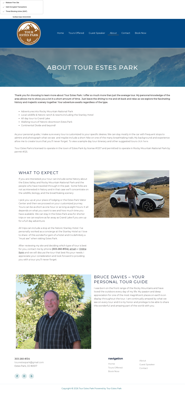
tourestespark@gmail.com (29, 362)
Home (60, 33)
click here (142, 141)
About (113, 33)
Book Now (140, 33)
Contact (125, 33)
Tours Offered (76, 33)
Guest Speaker (97, 33)
